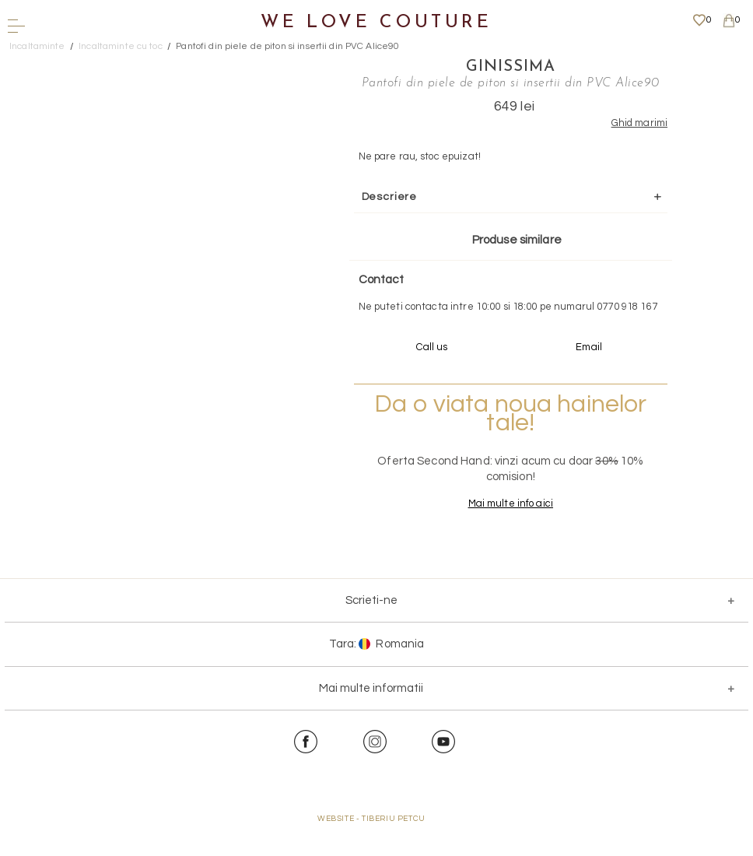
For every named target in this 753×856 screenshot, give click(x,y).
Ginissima (493, 66)
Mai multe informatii (371, 718)
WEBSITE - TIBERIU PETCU (371, 848)
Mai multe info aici (492, 533)
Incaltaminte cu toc (120, 46)
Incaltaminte (37, 46)
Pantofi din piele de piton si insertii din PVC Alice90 (287, 46)
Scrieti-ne (371, 630)
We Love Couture (376, 23)
